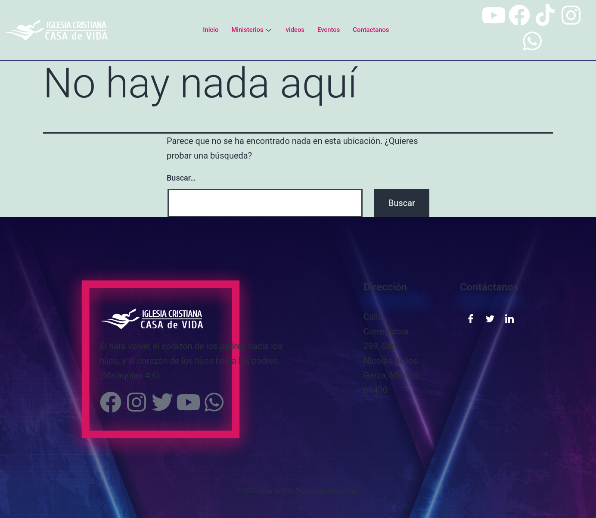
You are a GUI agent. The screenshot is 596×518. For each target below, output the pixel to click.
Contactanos (371, 30)
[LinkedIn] (509, 318)
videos (295, 30)
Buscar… (181, 177)
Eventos (328, 30)
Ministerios (252, 30)
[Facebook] (470, 318)
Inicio (210, 30)
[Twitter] (490, 318)
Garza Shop (343, 490)
